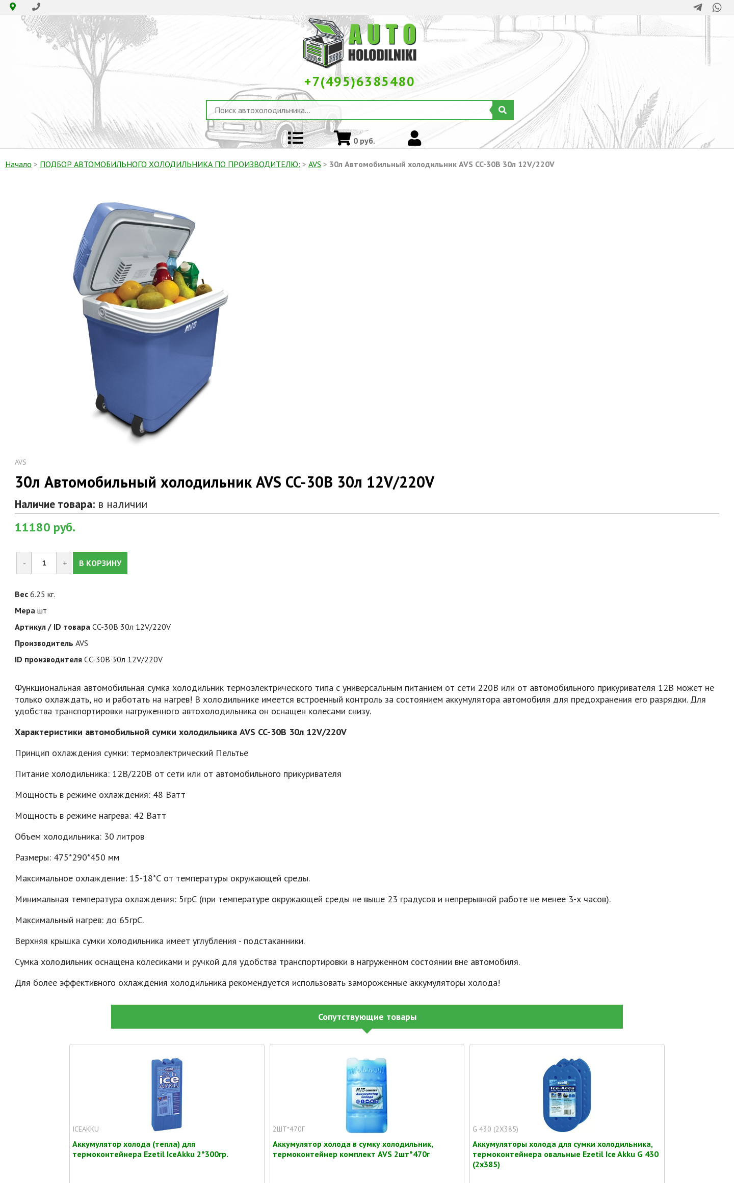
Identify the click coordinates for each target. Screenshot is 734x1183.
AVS (314, 164)
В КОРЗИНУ (100, 563)
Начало (18, 164)
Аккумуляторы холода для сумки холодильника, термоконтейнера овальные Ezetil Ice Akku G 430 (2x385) (566, 1144)
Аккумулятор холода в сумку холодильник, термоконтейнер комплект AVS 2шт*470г (353, 1144)
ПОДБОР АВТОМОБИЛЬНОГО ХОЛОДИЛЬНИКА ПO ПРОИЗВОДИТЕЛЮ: (170, 164)
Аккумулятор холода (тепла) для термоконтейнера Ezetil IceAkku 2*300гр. (150, 1144)
